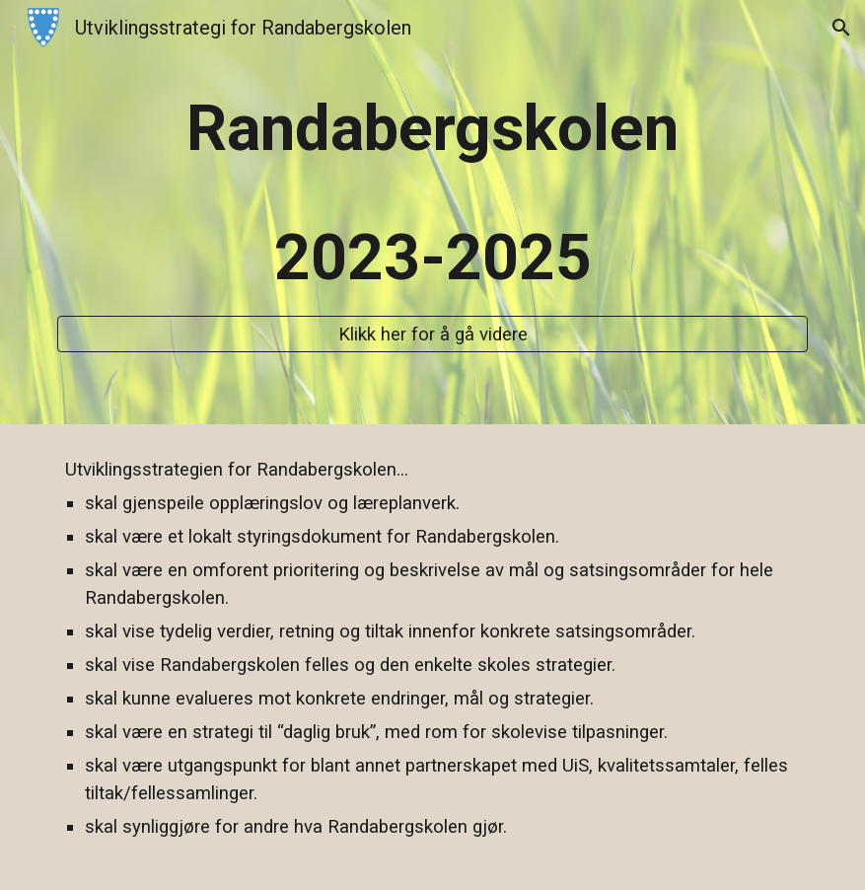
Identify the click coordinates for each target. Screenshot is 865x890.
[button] (841, 27)
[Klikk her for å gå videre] (433, 334)
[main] (433, 194)
